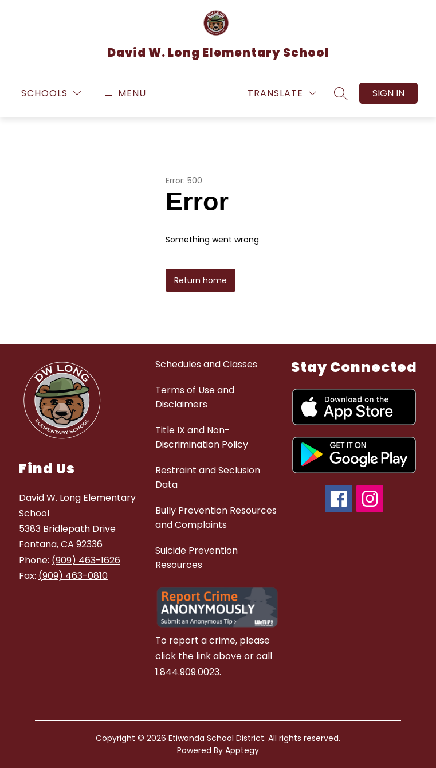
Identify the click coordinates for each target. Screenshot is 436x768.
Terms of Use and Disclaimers (194, 397)
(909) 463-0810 (73, 575)
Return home (200, 280)
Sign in (388, 93)
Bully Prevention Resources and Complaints (216, 517)
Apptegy (242, 750)
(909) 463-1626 (86, 560)
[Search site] (341, 93)
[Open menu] (124, 93)
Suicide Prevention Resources (196, 557)
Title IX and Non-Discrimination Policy (201, 437)
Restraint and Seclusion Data (207, 477)
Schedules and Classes (206, 364)
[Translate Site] (282, 93)
